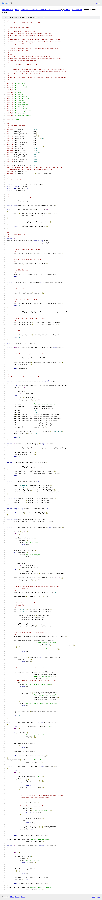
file (43, 17)
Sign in (98, 3)
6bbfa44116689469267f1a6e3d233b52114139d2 (41, 9)
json (98, 897)
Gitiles (12, 897)
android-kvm (7, 9)
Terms (23, 897)
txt (93, 897)
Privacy (17, 897)
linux (17, 9)
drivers (67, 9)
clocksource (77, 9)
